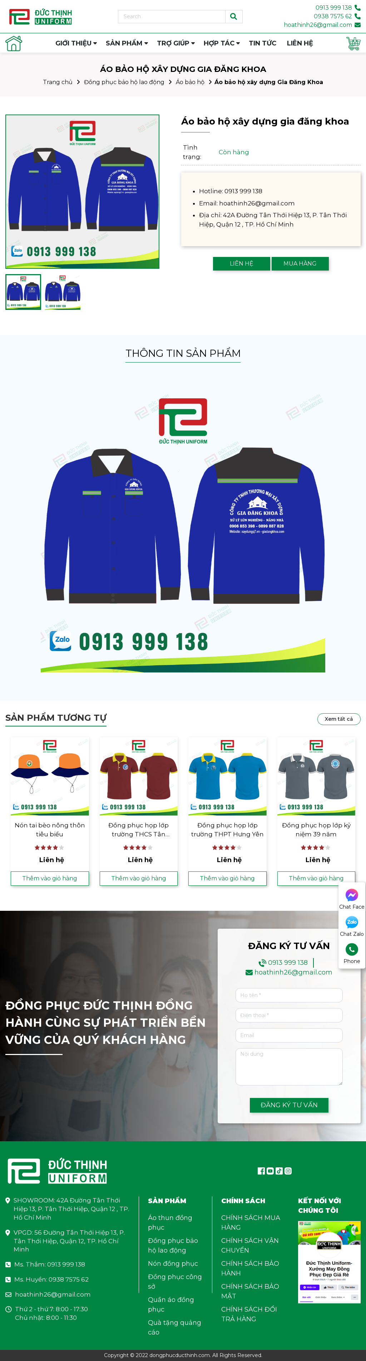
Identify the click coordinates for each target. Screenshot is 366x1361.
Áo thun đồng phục (170, 1222)
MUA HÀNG (300, 263)
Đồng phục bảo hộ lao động (124, 82)
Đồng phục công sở (175, 1281)
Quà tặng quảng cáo (174, 1327)
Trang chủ (58, 82)
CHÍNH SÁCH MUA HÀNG (250, 1222)
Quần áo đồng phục (171, 1304)
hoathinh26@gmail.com (318, 24)
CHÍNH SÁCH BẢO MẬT (250, 1291)
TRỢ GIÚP (173, 43)
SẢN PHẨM (124, 43)
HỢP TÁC (219, 43)
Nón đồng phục (173, 1264)
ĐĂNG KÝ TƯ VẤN (289, 1105)
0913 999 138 (334, 7)
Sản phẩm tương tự (56, 718)
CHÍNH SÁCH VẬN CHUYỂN (250, 1245)
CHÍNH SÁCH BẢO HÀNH (250, 1268)
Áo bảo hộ (190, 82)
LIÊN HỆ (300, 43)
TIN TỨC (262, 43)
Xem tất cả (339, 719)
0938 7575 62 (333, 16)
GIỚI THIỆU (73, 43)
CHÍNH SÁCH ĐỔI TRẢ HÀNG (249, 1314)
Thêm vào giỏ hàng (49, 878)
